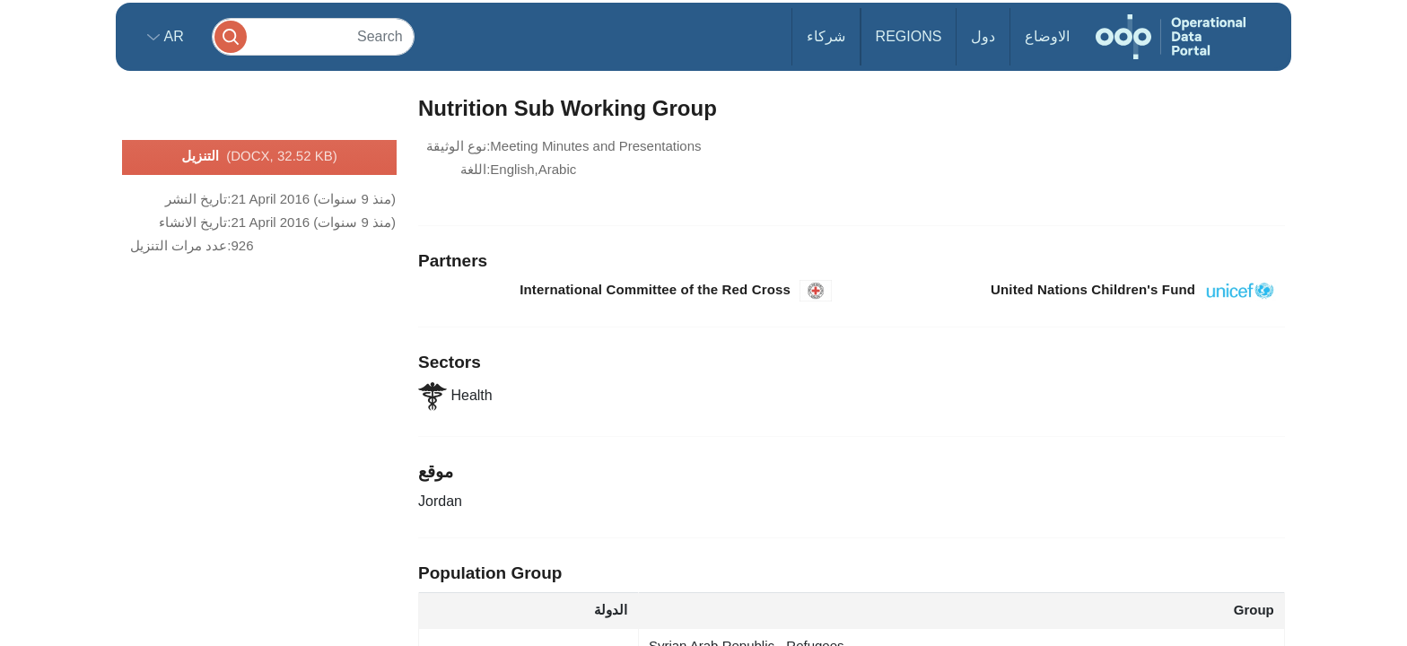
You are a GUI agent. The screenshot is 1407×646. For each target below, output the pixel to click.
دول (983, 36)
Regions (909, 36)
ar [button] (172, 36)
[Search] (313, 36)
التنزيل (258, 157)
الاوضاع (1047, 36)
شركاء (826, 36)
